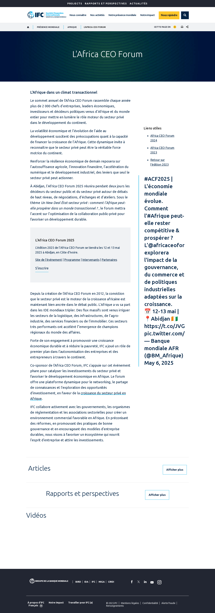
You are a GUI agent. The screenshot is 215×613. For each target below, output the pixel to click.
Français (33, 605)
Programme (72, 259)
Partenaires (109, 259)
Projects (74, 3)
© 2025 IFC (112, 603)
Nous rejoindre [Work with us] (169, 15)
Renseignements (115, 605)
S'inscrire (42, 268)
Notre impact (147, 14)
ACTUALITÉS (139, 3)
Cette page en (162, 27)
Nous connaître (78, 14)
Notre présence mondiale (122, 14)
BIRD (78, 581)
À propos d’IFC (36, 602)
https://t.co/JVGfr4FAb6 (174, 326)
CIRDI (111, 581)
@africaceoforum (170, 245)
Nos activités (97, 14)
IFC (93, 581)
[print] (181, 27)
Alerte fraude (168, 603)
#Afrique (158, 216)
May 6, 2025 (159, 363)
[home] (28, 27)
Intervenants (90, 259)
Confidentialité (150, 603)
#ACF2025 (157, 179)
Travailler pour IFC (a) (80, 602)
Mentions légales (130, 603)
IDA (86, 581)
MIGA (102, 581)
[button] (185, 15)
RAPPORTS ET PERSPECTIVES (106, 3)
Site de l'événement (48, 259)
